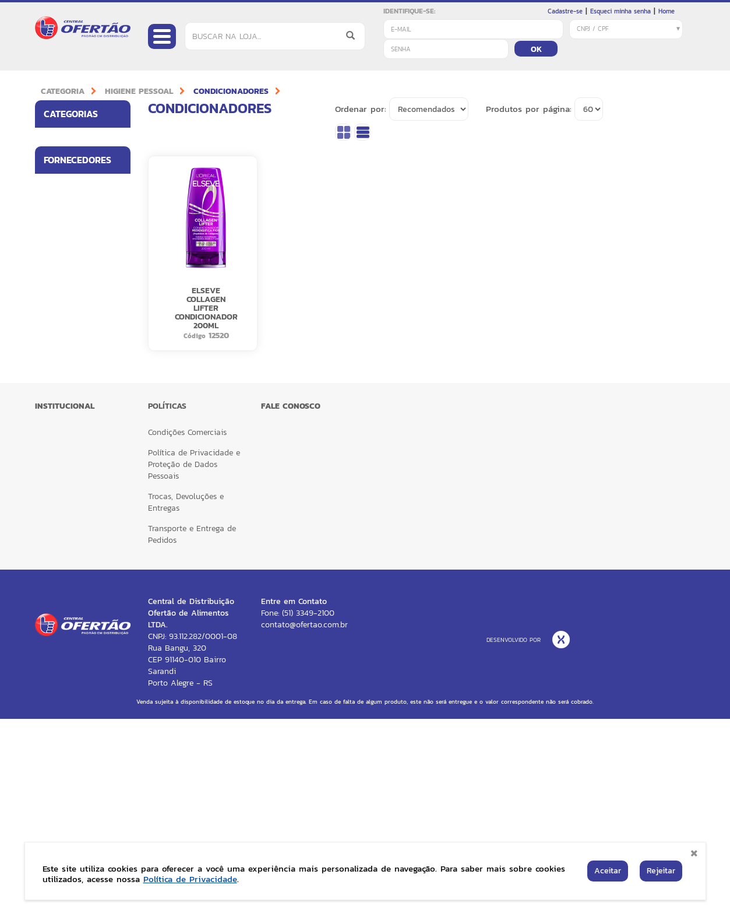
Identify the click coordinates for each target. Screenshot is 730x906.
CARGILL (58, 407)
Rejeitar (661, 871)
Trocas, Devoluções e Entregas (186, 689)
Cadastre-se (565, 11)
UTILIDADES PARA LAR (73, 170)
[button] (118, 140)
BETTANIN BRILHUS (60, 352)
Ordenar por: (360, 109)
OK (536, 49)
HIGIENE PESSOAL (139, 91)
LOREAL (57, 432)
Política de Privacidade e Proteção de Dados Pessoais (194, 651)
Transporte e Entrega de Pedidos (192, 721)
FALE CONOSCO (290, 593)
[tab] (83, 114)
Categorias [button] (87, 113)
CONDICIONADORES (231, 91)
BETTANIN (60, 322)
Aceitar (607, 871)
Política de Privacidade (190, 879)
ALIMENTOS (62, 140)
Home (666, 11)
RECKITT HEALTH (71, 508)
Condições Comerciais (187, 619)
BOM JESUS (63, 382)
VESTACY (59, 533)
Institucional (64, 593)
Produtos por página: (529, 109)
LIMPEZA (58, 200)
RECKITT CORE (68, 482)
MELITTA (58, 457)
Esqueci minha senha (620, 11)
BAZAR (56, 250)
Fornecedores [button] (87, 295)
